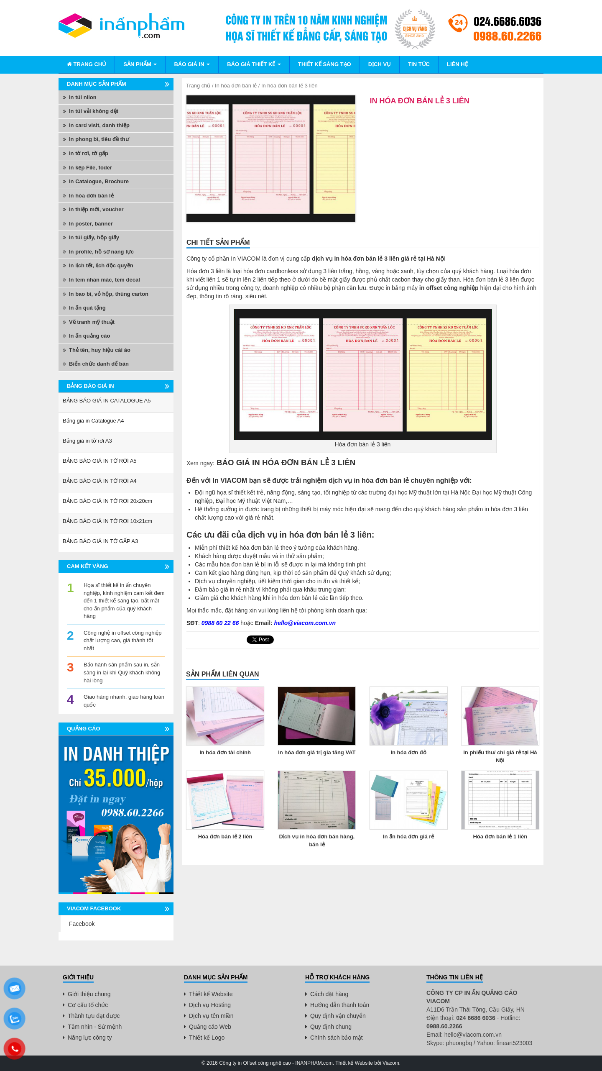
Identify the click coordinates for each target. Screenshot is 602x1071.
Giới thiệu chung (89, 994)
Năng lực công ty (90, 1037)
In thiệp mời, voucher (96, 209)
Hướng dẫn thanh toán (339, 1005)
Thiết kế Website (210, 994)
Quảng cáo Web (210, 1026)
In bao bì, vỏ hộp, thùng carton (108, 294)
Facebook (81, 923)
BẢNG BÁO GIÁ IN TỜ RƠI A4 (100, 481)
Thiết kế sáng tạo (324, 64)
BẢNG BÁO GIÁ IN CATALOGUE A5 (107, 400)
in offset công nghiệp (449, 287)
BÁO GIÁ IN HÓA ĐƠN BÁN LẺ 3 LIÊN (284, 462)
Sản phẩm (140, 64)
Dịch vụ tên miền (211, 1015)
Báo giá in (192, 64)
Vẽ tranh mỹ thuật (92, 322)
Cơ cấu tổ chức (88, 1005)
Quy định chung (331, 1026)
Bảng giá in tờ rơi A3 (87, 441)
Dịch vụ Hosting (210, 1005)
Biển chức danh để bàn (99, 364)
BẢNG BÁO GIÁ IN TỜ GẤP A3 (100, 541)
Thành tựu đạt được (94, 1015)
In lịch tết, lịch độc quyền (101, 265)
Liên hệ (457, 64)
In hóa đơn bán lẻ (236, 85)
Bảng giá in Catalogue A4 (93, 421)
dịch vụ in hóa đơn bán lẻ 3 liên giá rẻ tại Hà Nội (378, 258)
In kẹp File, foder (90, 167)
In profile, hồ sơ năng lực (101, 252)
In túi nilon (83, 97)
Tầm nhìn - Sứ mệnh (95, 1026)
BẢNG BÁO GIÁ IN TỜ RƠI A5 (100, 461)
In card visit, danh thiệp (99, 125)
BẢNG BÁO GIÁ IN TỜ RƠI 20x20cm (107, 501)
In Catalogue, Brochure (99, 181)
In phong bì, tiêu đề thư (99, 139)
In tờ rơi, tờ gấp (88, 153)
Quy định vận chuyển (338, 1015)
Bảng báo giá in (90, 386)
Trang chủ (86, 64)
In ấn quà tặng (87, 308)
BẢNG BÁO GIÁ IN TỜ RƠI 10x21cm (107, 521)
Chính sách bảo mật (336, 1037)
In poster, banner (91, 223)
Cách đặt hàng (329, 994)
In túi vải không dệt (93, 111)
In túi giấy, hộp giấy (94, 237)
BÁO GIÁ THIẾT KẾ (254, 64)
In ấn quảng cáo (89, 336)
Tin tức (419, 64)
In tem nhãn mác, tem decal (104, 280)
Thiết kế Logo (206, 1037)
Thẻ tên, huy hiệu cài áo (99, 350)
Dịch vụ (379, 64)
